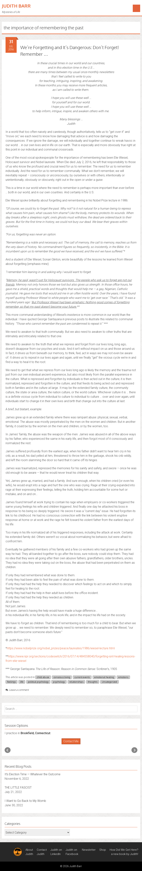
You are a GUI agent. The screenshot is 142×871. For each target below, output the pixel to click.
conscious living (62, 677)
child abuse (43, 677)
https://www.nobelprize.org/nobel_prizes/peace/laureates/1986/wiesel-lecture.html (61, 648)
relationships (76, 681)
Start (70, 744)
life (21, 681)
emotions (123, 677)
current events (82, 677)
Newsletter (89, 849)
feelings (11, 681)
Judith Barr (16, 6)
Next (134, 750)
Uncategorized (109, 681)
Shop (102, 849)
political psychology (38, 681)
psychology (59, 681)
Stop (72, 744)
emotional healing (104, 677)
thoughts (92, 681)
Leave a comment (17, 689)
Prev (8, 750)
